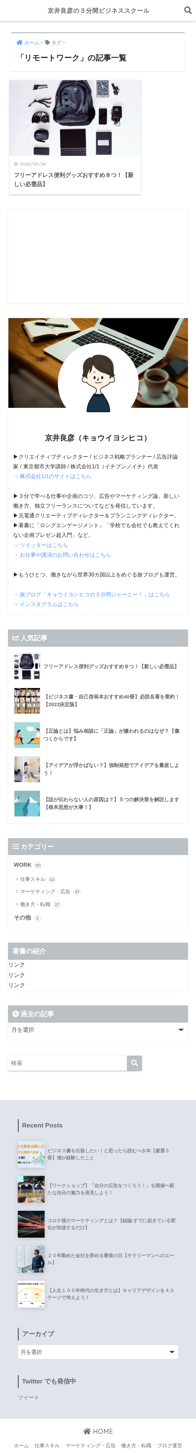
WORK (28, 845)
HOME (98, 1410)
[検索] (134, 1042)
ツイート (28, 1377)
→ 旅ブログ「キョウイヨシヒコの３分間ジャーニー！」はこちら (91, 573)
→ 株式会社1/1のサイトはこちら (52, 456)
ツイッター (133, 1435)
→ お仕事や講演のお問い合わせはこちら (62, 535)
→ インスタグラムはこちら (46, 583)
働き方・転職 (40, 884)
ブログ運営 (169, 1424)
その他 (28, 897)
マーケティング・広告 (50, 871)
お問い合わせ (101, 1435)
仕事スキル (38, 859)
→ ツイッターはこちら (40, 525)
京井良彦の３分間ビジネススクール (98, 10)
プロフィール (65, 1435)
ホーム (21, 1424)
